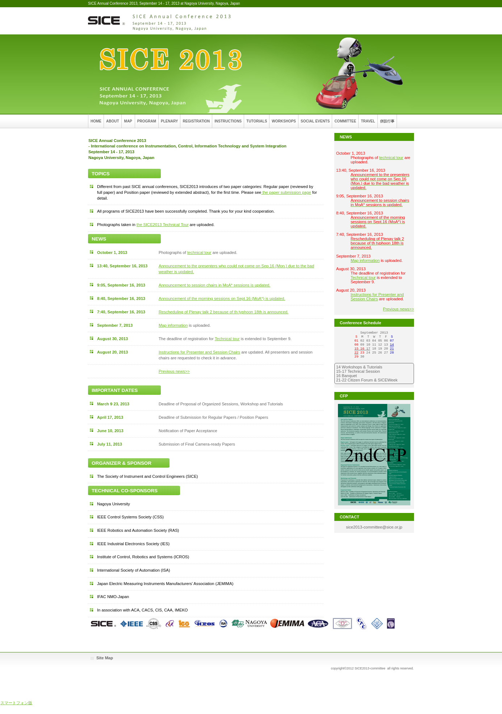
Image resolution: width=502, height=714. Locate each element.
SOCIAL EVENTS (315, 121)
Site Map (104, 658)
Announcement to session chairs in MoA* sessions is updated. (214, 285)
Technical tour (227, 339)
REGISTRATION (196, 121)
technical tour (199, 252)
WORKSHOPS (284, 121)
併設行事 (387, 121)
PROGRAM (146, 121)
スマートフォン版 (16, 703)
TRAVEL (368, 121)
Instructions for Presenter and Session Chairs (199, 352)
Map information (173, 325)
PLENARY (169, 121)
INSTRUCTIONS (228, 121)
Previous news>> (174, 371)
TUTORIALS (256, 121)
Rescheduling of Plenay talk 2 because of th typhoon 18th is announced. (223, 312)
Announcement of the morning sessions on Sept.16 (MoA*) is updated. (222, 298)
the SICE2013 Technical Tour (163, 224)
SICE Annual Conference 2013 (160, 20)
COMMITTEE (345, 121)
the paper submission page (286, 192)
